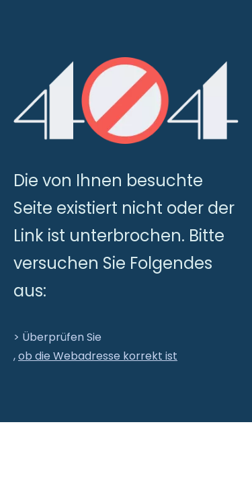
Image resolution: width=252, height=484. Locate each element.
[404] (126, 100)
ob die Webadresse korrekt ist (97, 356)
